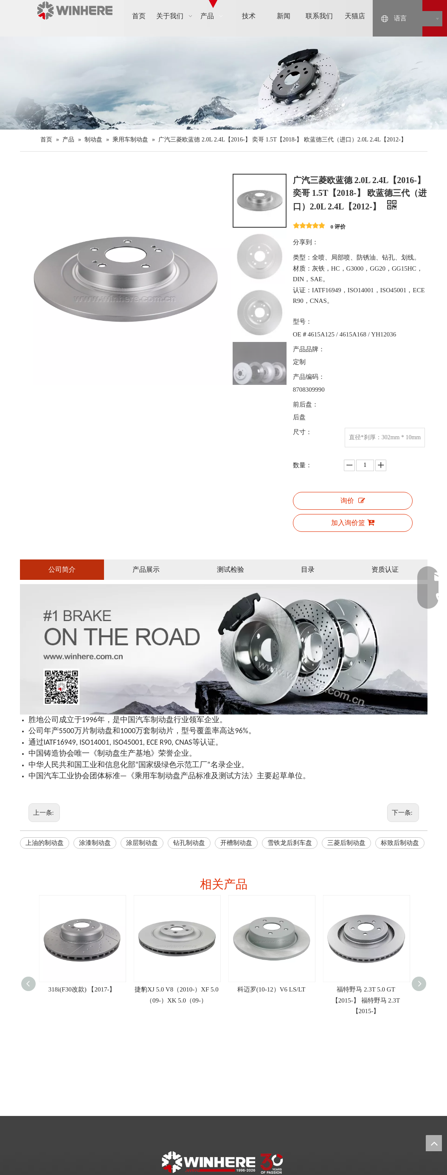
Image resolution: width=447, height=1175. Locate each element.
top (434, 1143)
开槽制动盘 (236, 842)
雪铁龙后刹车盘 (289, 842)
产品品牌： (309, 349)
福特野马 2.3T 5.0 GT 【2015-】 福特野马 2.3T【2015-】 (366, 1000)
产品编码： (309, 376)
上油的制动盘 (44, 842)
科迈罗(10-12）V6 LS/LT (271, 989)
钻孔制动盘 (189, 842)
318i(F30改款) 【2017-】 (82, 989)
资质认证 (385, 569)
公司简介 (62, 569)
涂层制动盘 (142, 842)
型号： (302, 321)
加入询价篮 (352, 522)
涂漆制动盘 (95, 842)
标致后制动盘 (400, 842)
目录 (308, 569)
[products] (223, 83)
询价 (352, 500)
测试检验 (230, 569)
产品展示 (146, 569)
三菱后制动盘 (346, 842)
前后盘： (305, 404)
